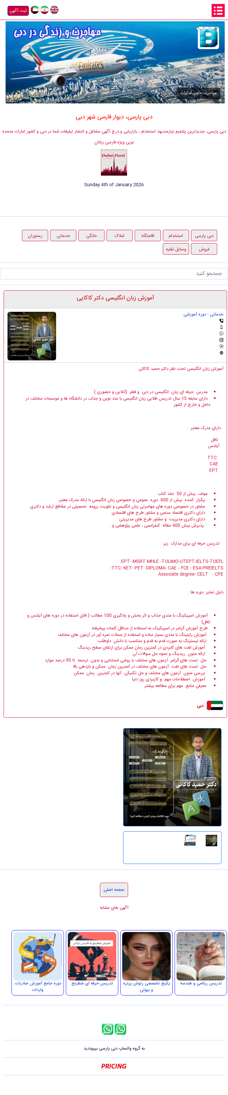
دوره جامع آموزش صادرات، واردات (37, 987)
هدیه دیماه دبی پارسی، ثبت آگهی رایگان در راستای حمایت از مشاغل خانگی (203, 28)
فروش (204, 249)
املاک (119, 236)
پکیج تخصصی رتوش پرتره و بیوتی (146, 987)
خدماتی (63, 236)
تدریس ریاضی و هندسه (201, 983)
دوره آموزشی (194, 314)
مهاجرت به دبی (215, 28)
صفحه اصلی (114, 889)
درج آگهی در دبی (198, 28)
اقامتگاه (148, 236)
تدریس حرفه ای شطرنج (92, 983)
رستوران (35, 236)
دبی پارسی (204, 236)
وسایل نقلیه (176, 249)
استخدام (176, 236)
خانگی (91, 236)
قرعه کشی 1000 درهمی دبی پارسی (209, 28)
